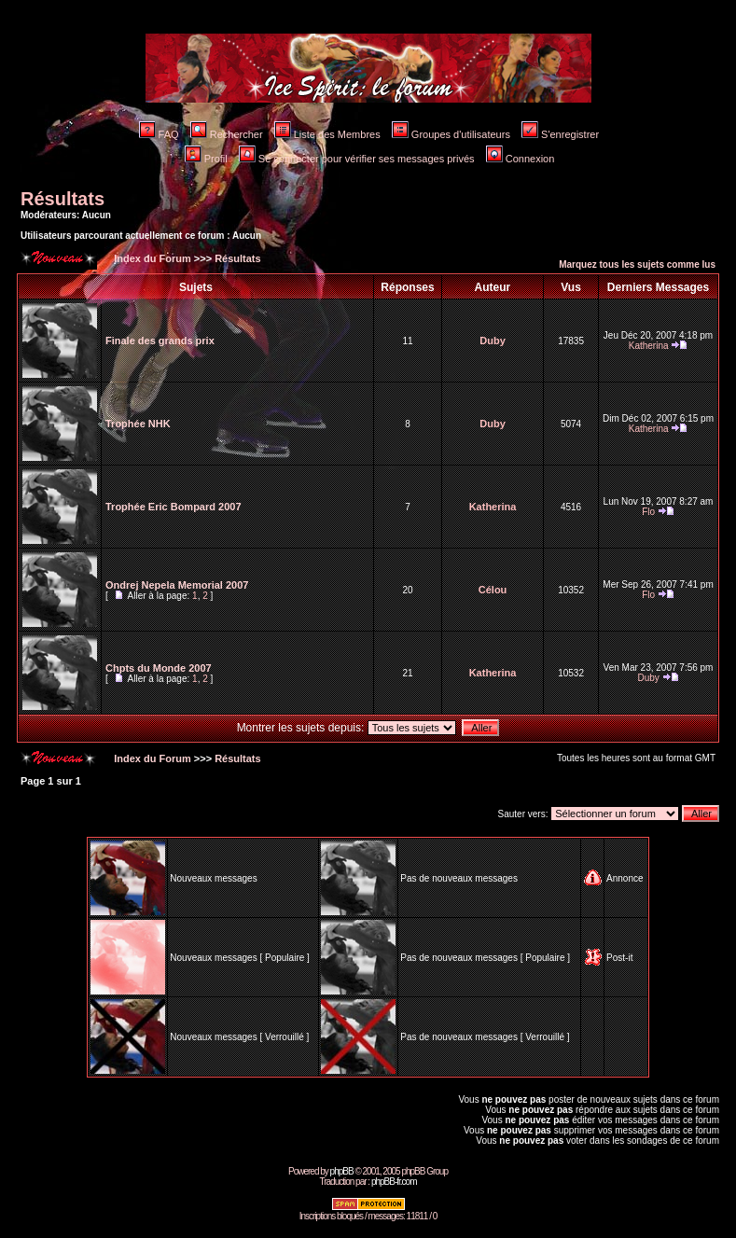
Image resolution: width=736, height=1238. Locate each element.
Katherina (649, 346)
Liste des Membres (327, 134)
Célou (493, 589)
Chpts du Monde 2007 (158, 668)
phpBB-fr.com (394, 1181)
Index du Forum (151, 258)
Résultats (62, 198)
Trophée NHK (138, 423)
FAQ (159, 134)
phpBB (342, 1171)
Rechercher (226, 134)
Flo (648, 512)
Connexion (520, 158)
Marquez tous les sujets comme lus (637, 264)
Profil (206, 158)
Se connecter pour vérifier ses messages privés (357, 158)
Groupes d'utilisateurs (451, 134)
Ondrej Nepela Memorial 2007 (176, 585)
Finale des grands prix (160, 340)
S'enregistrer (560, 134)
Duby (492, 340)
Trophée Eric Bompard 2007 (173, 506)
